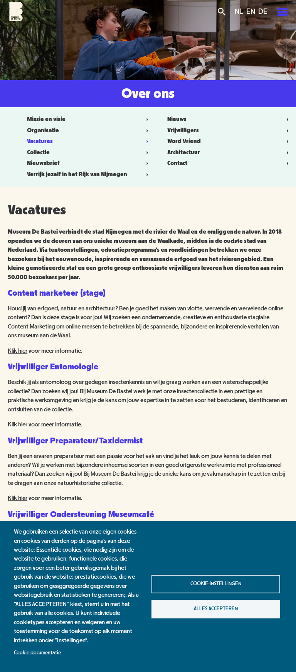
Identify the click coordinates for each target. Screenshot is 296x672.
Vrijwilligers (183, 130)
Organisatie (43, 130)
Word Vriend (184, 141)
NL (239, 11)
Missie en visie (46, 119)
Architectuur (183, 152)
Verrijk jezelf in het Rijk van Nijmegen (77, 174)
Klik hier (17, 351)
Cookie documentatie (37, 652)
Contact (177, 163)
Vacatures (40, 141)
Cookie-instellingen (215, 583)
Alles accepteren (216, 608)
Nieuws (177, 119)
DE (262, 11)
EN (250, 11)
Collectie (38, 152)
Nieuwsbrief (43, 163)
